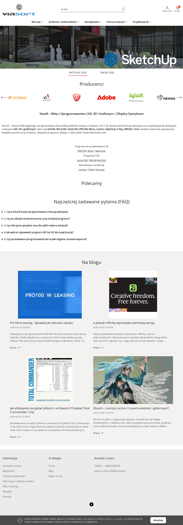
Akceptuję (158, 520)
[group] (91, 47)
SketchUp (100, 151)
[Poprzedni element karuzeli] (3, 97)
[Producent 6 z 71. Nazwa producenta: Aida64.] (166, 97)
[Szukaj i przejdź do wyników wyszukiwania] (123, 9)
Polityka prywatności (14, 476)
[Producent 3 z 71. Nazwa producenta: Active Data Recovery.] (77, 97)
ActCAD (102, 160)
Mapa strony (55, 476)
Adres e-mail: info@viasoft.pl (110, 471)
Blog (51, 471)
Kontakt (7, 496)
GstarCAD (82, 160)
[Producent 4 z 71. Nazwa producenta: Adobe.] (106, 97)
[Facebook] (91, 504)
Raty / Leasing (10, 486)
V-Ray (91, 169)
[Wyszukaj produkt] (92, 9)
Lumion (82, 169)
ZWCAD (93, 160)
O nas (52, 465)
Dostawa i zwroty (12, 465)
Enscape (100, 169)
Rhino (90, 151)
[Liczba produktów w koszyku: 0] (177, 9)
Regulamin (8, 471)
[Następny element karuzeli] (179, 97)
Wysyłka (7, 491)
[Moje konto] (167, 9)
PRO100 (82, 151)
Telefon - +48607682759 (107, 465)
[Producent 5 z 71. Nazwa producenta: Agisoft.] (136, 97)
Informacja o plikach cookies (18, 481)
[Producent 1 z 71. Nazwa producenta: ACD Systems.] (17, 97)
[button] (37, 22)
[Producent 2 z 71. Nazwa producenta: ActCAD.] (47, 97)
